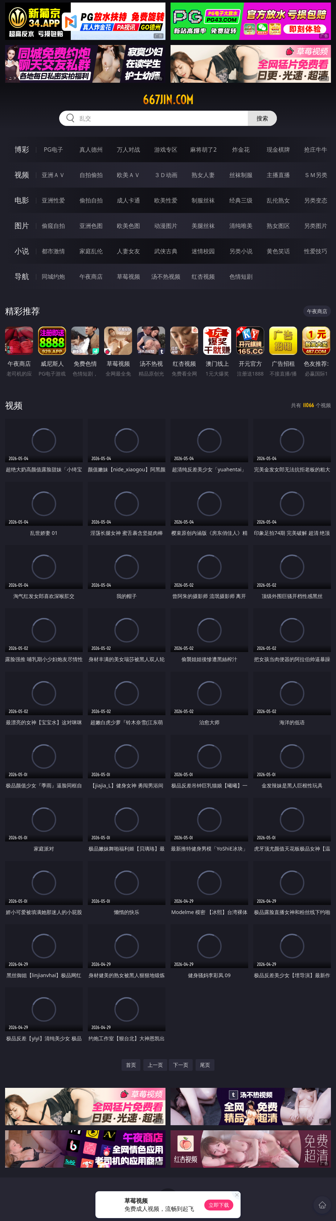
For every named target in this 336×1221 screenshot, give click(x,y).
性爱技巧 (315, 251)
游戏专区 (165, 149)
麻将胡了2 (203, 149)
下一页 (180, 1064)
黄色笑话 (278, 251)
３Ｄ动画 (165, 175)
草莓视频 (128, 276)
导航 (22, 276)
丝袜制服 (241, 175)
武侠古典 (165, 251)
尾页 (205, 1064)
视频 (22, 175)
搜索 (262, 118)
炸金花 (241, 149)
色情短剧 (241, 276)
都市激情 (53, 251)
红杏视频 (203, 276)
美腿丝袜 (203, 226)
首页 (131, 1064)
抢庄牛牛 (315, 149)
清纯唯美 (241, 226)
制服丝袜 (203, 200)
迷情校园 (203, 251)
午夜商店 (91, 276)
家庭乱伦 (91, 251)
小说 (22, 251)
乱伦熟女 (278, 200)
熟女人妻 (203, 175)
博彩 (22, 149)
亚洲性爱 (53, 200)
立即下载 (219, 1204)
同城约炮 (53, 276)
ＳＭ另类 (315, 175)
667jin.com (168, 100)
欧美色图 (128, 226)
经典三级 (241, 200)
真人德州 (91, 149)
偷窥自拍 (53, 226)
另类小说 (241, 251)
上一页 (155, 1064)
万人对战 (128, 149)
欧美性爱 (165, 200)
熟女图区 (278, 226)
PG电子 (53, 149)
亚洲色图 (91, 226)
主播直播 (278, 175)
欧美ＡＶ (128, 175)
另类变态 (315, 200)
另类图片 (315, 226)
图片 (22, 225)
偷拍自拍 (91, 200)
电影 (22, 200)
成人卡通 (128, 200)
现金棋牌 (278, 149)
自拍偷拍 (91, 175)
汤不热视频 (165, 276)
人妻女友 (128, 251)
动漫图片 (165, 226)
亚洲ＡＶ (53, 175)
